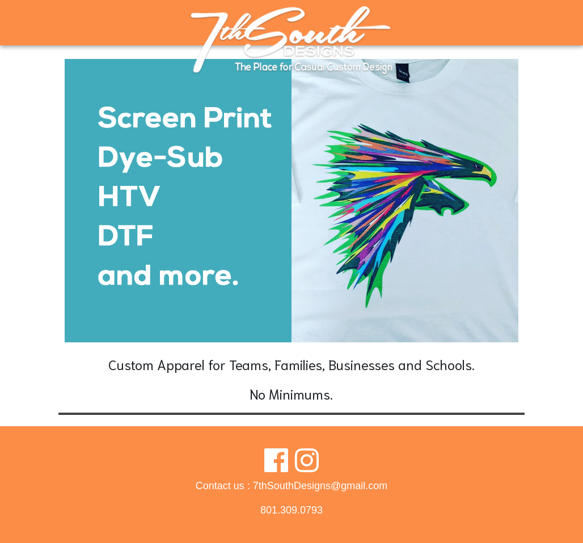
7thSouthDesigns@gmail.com (320, 485)
